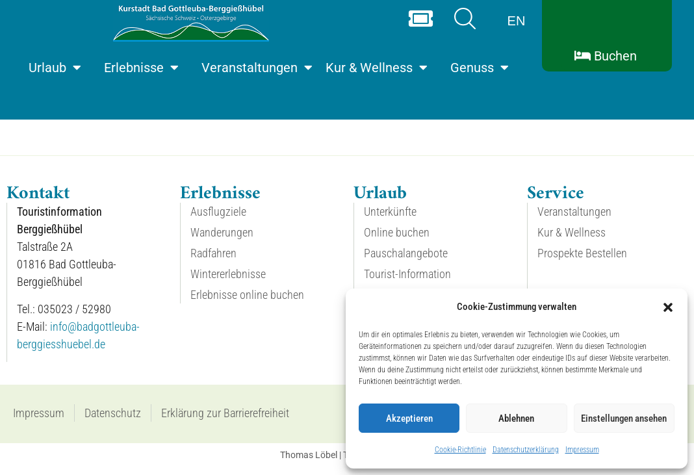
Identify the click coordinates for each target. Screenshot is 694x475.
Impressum (582, 449)
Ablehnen (516, 418)
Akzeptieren (409, 418)
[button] (668, 307)
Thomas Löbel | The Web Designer (347, 466)
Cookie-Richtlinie (460, 449)
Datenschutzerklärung (526, 449)
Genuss (479, 68)
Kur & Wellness (377, 68)
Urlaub (55, 68)
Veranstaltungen (257, 68)
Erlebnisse (141, 68)
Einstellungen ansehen (624, 418)
